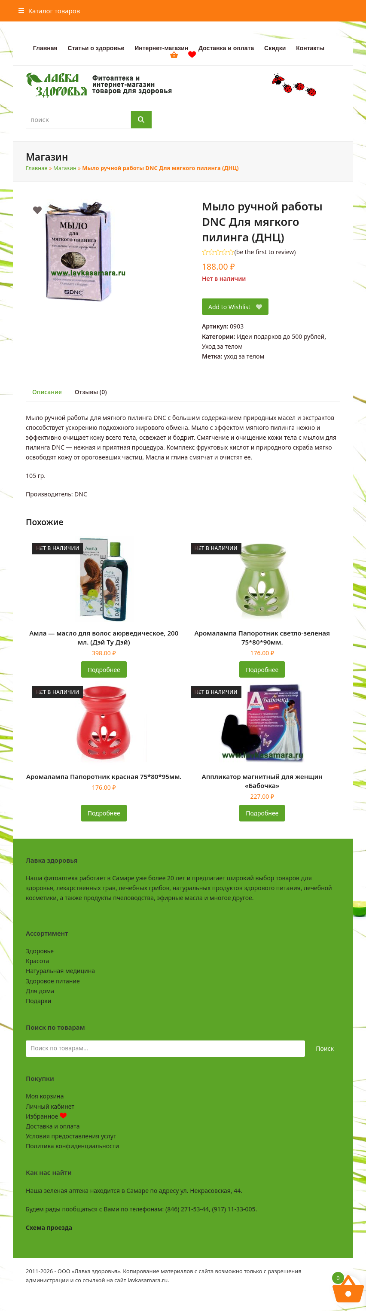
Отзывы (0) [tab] (91, 392)
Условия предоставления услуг (71, 1136)
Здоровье (40, 951)
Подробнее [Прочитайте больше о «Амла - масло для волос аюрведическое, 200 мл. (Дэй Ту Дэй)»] (104, 670)
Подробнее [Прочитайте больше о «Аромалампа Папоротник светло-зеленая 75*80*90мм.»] (262, 670)
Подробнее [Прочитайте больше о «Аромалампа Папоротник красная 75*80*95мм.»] (104, 813)
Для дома (40, 991)
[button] (49, 10)
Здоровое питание (53, 981)
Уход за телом (222, 346)
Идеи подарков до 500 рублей (280, 336)
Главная (37, 168)
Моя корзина (45, 1096)
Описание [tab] (47, 392)
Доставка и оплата (52, 1126)
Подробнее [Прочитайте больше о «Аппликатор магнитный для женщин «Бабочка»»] (262, 813)
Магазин (64, 168)
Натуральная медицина (60, 971)
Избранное (46, 1116)
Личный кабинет (50, 1106)
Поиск (325, 1048)
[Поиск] (141, 119)
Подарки (38, 1001)
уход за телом (244, 356)
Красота (37, 961)
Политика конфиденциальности (72, 1146)
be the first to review (265, 252)
